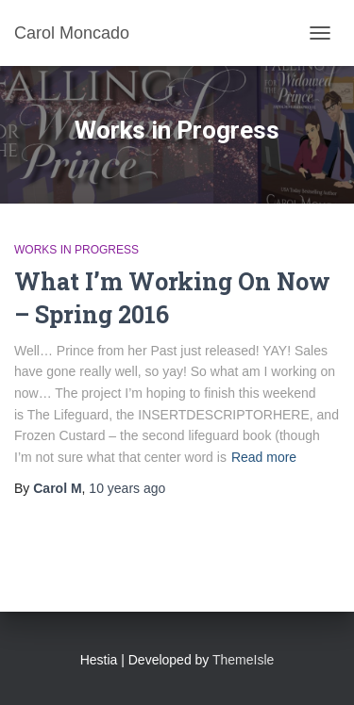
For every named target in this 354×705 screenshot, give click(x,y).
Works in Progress (76, 249)
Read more (263, 457)
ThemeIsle (243, 659)
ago (127, 488)
